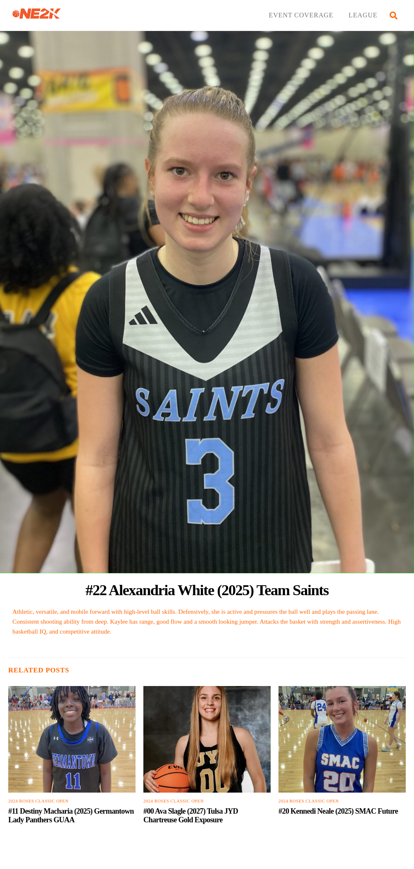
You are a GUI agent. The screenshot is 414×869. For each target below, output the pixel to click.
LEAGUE (363, 15)
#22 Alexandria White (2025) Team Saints (207, 590)
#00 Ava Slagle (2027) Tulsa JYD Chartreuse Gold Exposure (190, 815)
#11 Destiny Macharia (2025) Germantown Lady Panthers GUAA (71, 815)
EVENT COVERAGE (301, 15)
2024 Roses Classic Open (38, 801)
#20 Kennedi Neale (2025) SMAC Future (338, 811)
